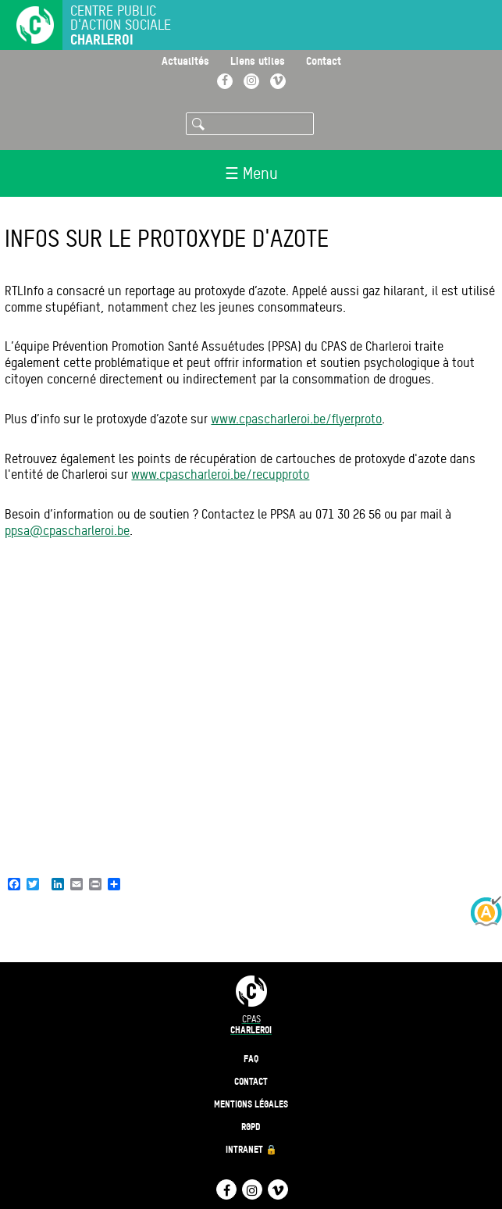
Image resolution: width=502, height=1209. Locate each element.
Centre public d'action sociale (120, 25)
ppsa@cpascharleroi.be (67, 530)
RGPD (251, 1126)
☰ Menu (251, 173)
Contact (323, 60)
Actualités (185, 60)
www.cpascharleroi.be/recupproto (220, 474)
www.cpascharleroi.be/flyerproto (296, 419)
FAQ (251, 1059)
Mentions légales (251, 1104)
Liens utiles (257, 60)
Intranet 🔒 (251, 1149)
